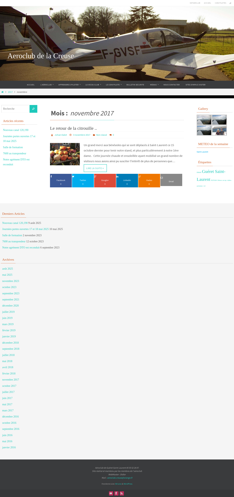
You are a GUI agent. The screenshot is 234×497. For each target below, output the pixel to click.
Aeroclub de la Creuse (40, 56)
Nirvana (118, 484)
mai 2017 (7, 404)
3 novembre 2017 (81, 134)
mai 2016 (7, 441)
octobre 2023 (9, 287)
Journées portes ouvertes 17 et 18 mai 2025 (25, 229)
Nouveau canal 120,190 (15, 130)
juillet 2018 (8, 355)
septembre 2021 (10, 299)
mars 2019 (8, 324)
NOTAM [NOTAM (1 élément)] (214, 180)
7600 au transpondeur (14, 153)
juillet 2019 (8, 311)
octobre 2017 (9, 385)
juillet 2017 (8, 392)
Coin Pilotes (220, 3)
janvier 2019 (9, 336)
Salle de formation (13, 147)
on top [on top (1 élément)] (225, 180)
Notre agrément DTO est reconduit (21, 247)
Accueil (207, 3)
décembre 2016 (10, 416)
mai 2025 (7, 274)
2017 (10, 91)
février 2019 (8, 330)
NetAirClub (195, 3)
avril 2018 (7, 367)
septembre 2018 (10, 348)
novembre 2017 (10, 379)
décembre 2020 (10, 305)
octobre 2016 (9, 422)
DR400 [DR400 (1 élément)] (199, 172)
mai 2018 (7, 361)
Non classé (101, 134)
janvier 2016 (9, 447)
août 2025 (7, 268)
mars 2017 (8, 410)
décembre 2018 (10, 342)
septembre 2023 (10, 293)
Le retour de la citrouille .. (73, 128)
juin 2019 (7, 317)
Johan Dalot (61, 134)
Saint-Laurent (202, 152)
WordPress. (128, 484)
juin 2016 (7, 435)
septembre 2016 (10, 428)
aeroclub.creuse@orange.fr (119, 477)
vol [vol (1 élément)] (204, 186)
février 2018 (8, 373)
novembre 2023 (10, 281)
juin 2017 (7, 398)
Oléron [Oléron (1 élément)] (219, 180)
